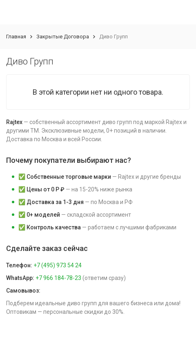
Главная (16, 36)
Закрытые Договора (62, 36)
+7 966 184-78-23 (58, 278)
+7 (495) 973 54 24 (57, 265)
